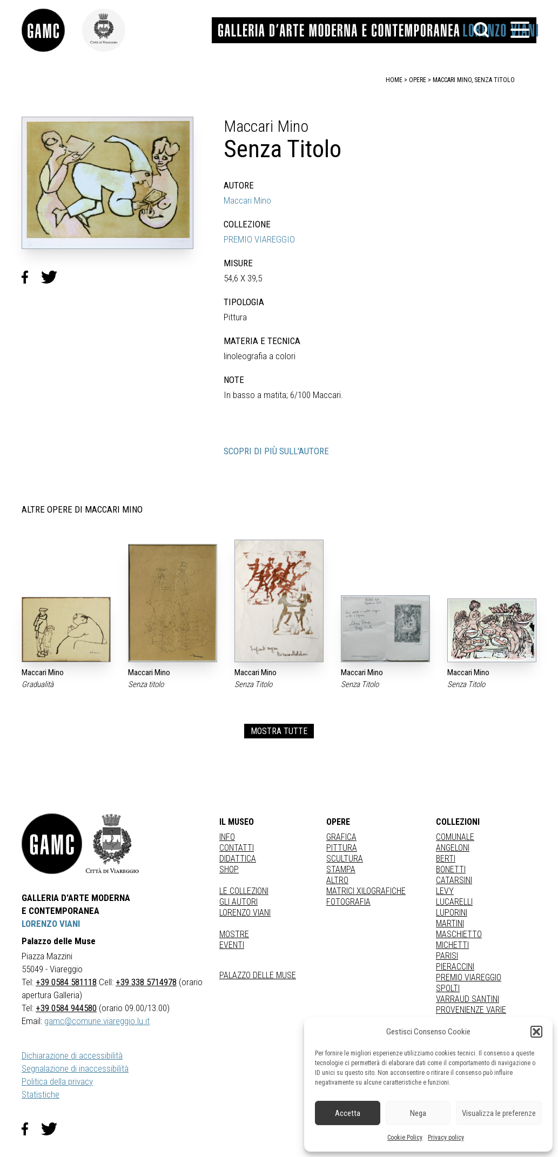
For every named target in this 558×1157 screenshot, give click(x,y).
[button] (536, 1031)
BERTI (445, 858)
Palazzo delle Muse (257, 975)
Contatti (236, 848)
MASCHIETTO (459, 934)
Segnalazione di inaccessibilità (75, 1068)
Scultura (344, 858)
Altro (337, 880)
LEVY (445, 891)
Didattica (237, 858)
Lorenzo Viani (245, 912)
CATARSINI (454, 880)
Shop (229, 869)
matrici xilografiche (366, 891)
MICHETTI (452, 945)
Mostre (234, 934)
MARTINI (450, 923)
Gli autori (238, 902)
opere (417, 80)
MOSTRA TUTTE (279, 731)
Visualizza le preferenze (499, 1113)
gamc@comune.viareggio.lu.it (97, 1020)
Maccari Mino (247, 200)
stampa (340, 869)
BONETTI (451, 869)
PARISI (447, 956)
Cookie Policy (404, 1137)
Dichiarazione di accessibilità (72, 1055)
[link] (52, 30)
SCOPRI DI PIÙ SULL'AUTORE (276, 451)
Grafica (341, 837)
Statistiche (40, 1094)
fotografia (348, 902)
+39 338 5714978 (146, 982)
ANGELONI (452, 848)
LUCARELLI (454, 902)
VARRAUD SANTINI (467, 999)
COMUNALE (455, 837)
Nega (418, 1113)
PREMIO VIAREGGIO (259, 239)
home (394, 80)
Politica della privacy (57, 1081)
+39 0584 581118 (66, 982)
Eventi (231, 945)
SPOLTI (448, 988)
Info (227, 837)
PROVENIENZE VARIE (471, 1010)
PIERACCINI (455, 966)
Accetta (347, 1113)
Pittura (341, 848)
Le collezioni (243, 891)
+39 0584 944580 (66, 1008)
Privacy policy (446, 1137)
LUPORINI (451, 912)
